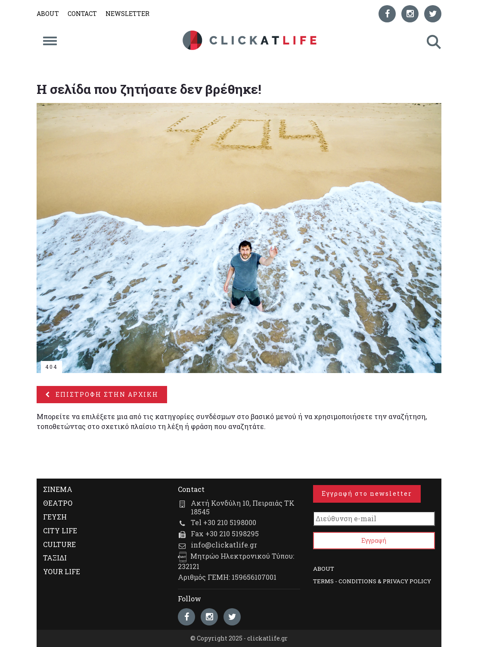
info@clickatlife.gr (224, 544)
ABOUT (48, 13)
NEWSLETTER (127, 13)
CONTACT (82, 13)
